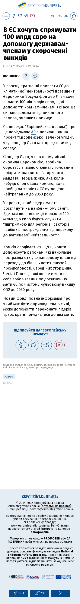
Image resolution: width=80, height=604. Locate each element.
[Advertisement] (40, 424)
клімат (9, 376)
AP (33, 132)
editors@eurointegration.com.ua (52, 509)
